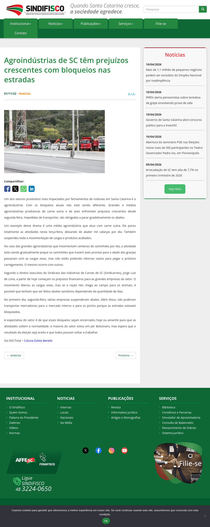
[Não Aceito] (205, 516)
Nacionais (66, 417)
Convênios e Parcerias (177, 412)
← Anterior (14, 355)
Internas (65, 407)
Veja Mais (175, 189)
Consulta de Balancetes (177, 423)
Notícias (56, 23)
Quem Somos (18, 412)
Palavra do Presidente (23, 417)
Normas (14, 433)
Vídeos (13, 428)
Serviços (126, 23)
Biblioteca (168, 407)
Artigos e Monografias (125, 417)
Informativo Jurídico (124, 412)
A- (134, 94)
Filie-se (161, 23)
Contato (21, 33)
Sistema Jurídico (173, 433)
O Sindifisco (17, 407)
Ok (106, 520)
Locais (64, 412)
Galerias (14, 423)
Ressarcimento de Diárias (179, 428)
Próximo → (125, 355)
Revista (116, 407)
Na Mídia (66, 423)
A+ (130, 94)
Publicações (91, 23)
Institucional (20, 23)
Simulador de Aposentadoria (181, 417)
